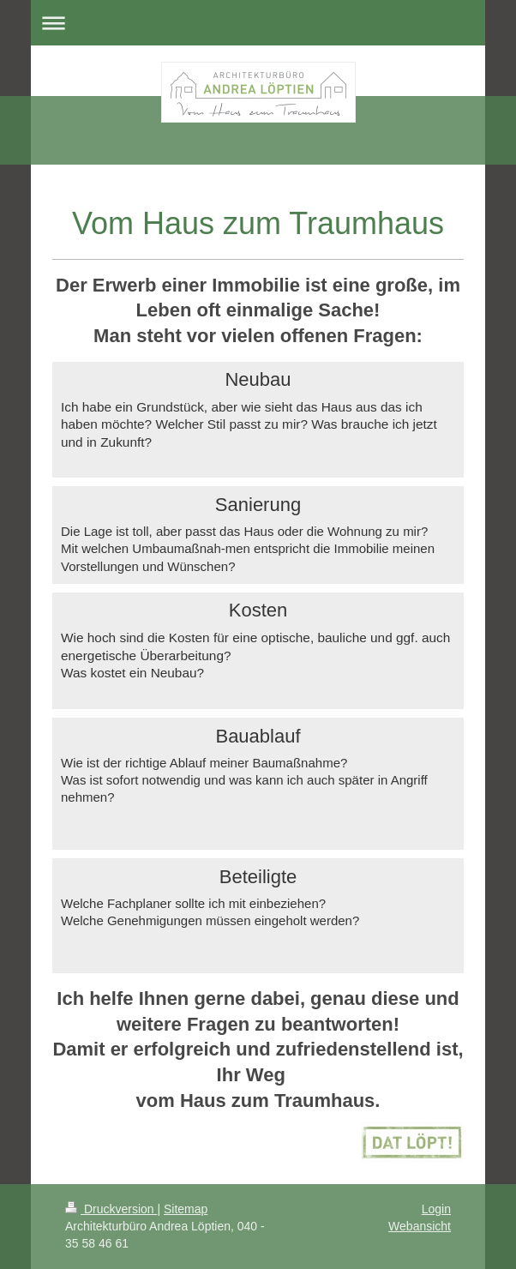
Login (436, 1209)
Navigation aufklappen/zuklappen (258, 22)
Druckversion (111, 1209)
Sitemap (185, 1209)
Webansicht (419, 1226)
